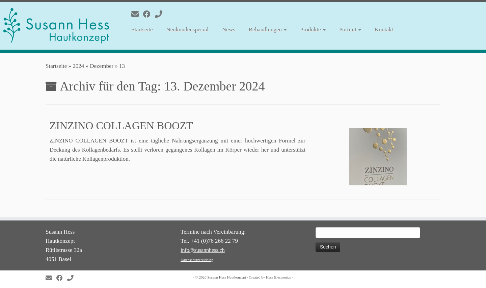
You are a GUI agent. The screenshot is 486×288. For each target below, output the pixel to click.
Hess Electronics (278, 277)
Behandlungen (268, 29)
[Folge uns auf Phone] (161, 14)
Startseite (142, 29)
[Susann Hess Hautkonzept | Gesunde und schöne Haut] (56, 25)
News (228, 29)
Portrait (350, 29)
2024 (78, 66)
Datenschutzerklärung (197, 260)
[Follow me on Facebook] (149, 14)
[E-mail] (137, 14)
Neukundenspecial (187, 29)
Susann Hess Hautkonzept (226, 277)
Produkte (313, 29)
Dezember (101, 66)
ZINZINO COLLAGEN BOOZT (121, 126)
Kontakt (384, 29)
